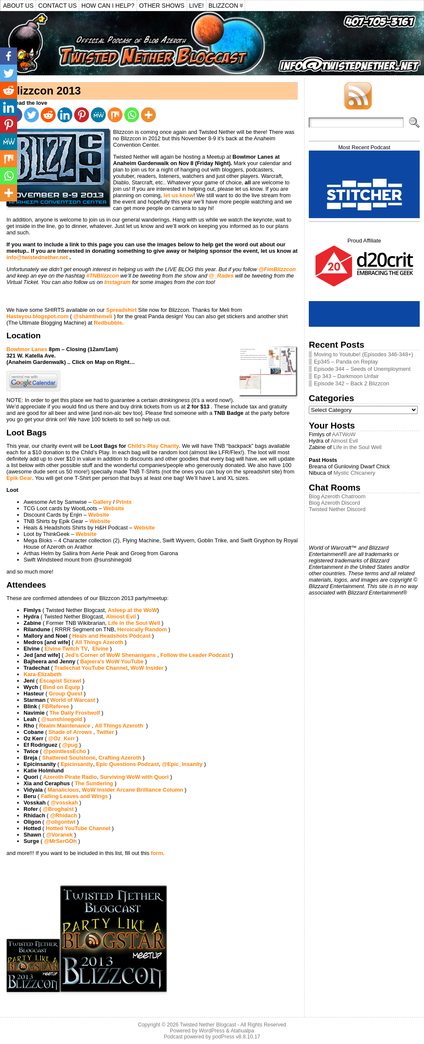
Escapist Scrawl (60, 680)
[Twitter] (31, 114)
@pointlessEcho (64, 751)
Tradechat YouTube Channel (91, 668)
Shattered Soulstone (68, 757)
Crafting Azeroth (120, 757)
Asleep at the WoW (132, 610)
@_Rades (221, 275)
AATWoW (343, 434)
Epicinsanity (77, 764)
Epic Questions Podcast (127, 764)
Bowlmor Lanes (27, 349)
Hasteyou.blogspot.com (37, 316)
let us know (178, 195)
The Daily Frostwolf (74, 713)
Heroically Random (142, 629)
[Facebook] (8, 56)
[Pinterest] (81, 114)
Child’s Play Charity (153, 446)
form (157, 853)
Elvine (100, 648)
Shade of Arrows (70, 732)
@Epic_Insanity (182, 764)
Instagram (117, 282)
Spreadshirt (121, 310)
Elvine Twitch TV (66, 648)
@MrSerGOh (60, 841)
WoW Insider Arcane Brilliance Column (133, 790)
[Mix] (114, 114)
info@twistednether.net (37, 257)
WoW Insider (147, 668)
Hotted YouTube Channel (78, 828)
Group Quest (65, 693)
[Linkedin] (64, 114)
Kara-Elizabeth (43, 674)
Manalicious (63, 790)
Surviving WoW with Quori (134, 777)
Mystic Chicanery (354, 473)
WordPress (211, 1031)
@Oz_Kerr (61, 738)
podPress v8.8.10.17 (236, 1037)
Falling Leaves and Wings (74, 796)
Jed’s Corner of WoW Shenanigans (110, 655)
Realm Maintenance (64, 725)
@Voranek (59, 834)
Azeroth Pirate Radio (70, 777)
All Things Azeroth (99, 642)
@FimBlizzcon (277, 269)
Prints (123, 502)
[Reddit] (48, 114)
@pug (70, 745)
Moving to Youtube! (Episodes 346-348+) (363, 354)
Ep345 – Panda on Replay (346, 361)
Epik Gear (19, 478)
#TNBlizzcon (102, 275)
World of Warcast (73, 700)
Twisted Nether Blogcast (208, 1025)
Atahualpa (242, 1031)
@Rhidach (63, 815)
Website (113, 508)
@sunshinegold (61, 719)
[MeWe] (98, 114)
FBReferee (55, 706)
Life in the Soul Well (134, 623)
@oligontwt (60, 822)
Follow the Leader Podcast (195, 655)
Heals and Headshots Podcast (111, 636)
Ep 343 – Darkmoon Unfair (346, 376)
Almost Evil (121, 616)
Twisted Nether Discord (337, 509)
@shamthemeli (92, 316)
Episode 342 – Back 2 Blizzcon (351, 383)
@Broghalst (58, 809)
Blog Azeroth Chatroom (337, 496)
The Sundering (94, 783)
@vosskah (64, 802)
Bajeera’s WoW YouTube (111, 661)
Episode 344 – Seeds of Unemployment (362, 369)
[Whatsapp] (131, 114)
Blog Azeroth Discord (334, 503)
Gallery (102, 502)
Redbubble (108, 322)
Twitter (105, 732)
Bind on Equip (61, 687)
